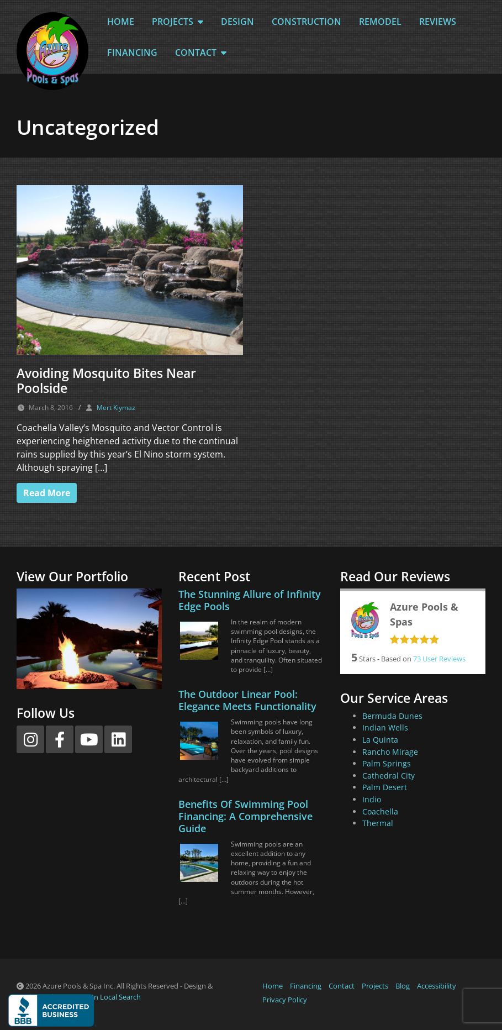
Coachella (380, 811)
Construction (306, 21)
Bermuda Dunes (392, 716)
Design (237, 21)
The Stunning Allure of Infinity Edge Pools (249, 600)
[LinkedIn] (118, 739)
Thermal (377, 823)
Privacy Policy (284, 1000)
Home (120, 21)
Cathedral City (388, 775)
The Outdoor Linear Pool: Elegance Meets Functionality (247, 700)
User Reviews (439, 659)
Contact (200, 52)
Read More (46, 493)
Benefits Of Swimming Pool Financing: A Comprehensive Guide (245, 816)
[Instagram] (30, 739)
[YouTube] (89, 739)
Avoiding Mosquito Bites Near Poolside (106, 381)
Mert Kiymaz (116, 407)
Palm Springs (386, 763)
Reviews (437, 21)
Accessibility (436, 986)
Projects (177, 21)
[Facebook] (59, 739)
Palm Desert (384, 787)
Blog (402, 986)
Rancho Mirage (390, 752)
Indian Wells (385, 727)
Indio (371, 799)
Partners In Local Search (101, 997)
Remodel (380, 21)
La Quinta (380, 739)
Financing (132, 52)
